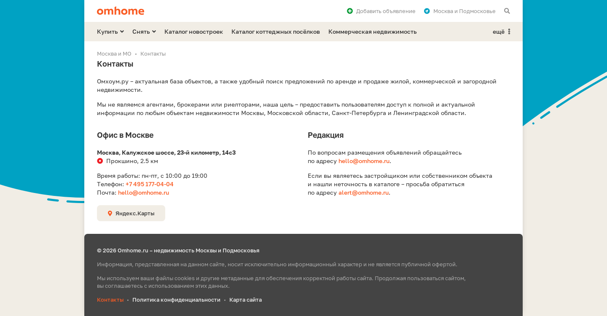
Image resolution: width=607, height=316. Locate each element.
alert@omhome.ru (363, 192)
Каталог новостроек (193, 31)
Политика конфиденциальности (176, 299)
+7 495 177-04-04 (150, 183)
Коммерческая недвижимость (372, 31)
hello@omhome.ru (143, 192)
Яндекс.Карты (131, 213)
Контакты (110, 299)
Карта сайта (245, 299)
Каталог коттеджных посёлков (275, 31)
